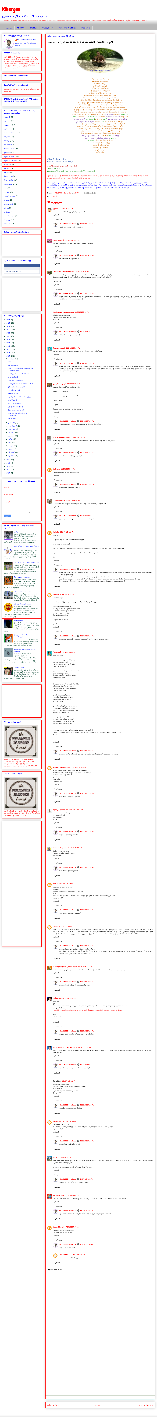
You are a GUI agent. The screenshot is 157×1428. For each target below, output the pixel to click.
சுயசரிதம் (56, 196)
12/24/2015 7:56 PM (87, 332)
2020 (9, 339)
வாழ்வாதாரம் (13, 365)
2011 (9, 470)
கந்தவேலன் (12, 400)
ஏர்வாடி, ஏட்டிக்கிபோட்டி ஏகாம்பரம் (17, 414)
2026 (9, 320)
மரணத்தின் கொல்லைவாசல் (19, 374)
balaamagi (57, 1121)
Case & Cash (19, 668)
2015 (9, 356)
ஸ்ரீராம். (56, 209)
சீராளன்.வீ (57, 652)
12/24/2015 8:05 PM (73, 500)
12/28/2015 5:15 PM (87, 1105)
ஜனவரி (11, 455)
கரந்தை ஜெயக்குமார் (60, 810)
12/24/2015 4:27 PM (72, 240)
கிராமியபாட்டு (9, 149)
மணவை (56, 594)
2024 (9, 326)
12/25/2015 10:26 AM (74, 848)
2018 (9, 346)
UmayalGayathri (59, 1227)
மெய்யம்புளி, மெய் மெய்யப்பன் (26, 563)
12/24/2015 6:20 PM (68, 469)
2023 (9, 330)
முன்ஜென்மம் (9, 216)
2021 (9, 336)
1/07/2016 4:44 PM (86, 1210)
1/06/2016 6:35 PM (64, 1157)
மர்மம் (6, 208)
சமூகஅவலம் (9, 156)
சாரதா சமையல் (58, 240)
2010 (9, 473)
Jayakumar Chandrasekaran (63, 272)
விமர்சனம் (8, 224)
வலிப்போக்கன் (58, 1195)
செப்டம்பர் (12, 429)
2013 (9, 463)
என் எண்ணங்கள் (10, 133)
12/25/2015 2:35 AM (79, 767)
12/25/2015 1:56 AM (69, 652)
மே (9, 442)
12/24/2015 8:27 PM (87, 516)
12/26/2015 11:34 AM (85, 967)
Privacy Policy (47, 28)
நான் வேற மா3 (14, 390)
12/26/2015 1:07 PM (87, 982)
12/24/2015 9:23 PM (87, 636)
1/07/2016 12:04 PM (72, 1195)
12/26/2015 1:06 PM (87, 946)
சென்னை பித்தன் (59, 500)
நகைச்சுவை (8, 184)
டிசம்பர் (11, 359)
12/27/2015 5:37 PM (87, 1031)
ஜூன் (10, 439)
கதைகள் (7, 137)
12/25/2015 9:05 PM (65, 926)
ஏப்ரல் (11, 446)
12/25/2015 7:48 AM (76, 810)
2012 (9, 466)
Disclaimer (86, 28)
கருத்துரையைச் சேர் (55, 1269)
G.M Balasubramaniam (61, 437)
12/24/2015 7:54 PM (87, 293)
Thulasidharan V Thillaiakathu (64, 1047)
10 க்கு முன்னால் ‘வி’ (16, 410)
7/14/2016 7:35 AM (72, 1227)
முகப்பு (9, 28)
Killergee (11, 9)
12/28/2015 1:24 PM (69, 1081)
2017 (9, 349)
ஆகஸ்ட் (11, 432)
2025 (9, 323)
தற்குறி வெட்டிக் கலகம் (23, 604)
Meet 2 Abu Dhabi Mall (22, 592)
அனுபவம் (8, 125)
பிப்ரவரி (11, 452)
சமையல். (7, 164)
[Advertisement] (100, 1360)
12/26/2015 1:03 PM (87, 867)
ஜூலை (11, 436)
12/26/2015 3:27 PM (72, 998)
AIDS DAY (12, 418)
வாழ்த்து (7, 220)
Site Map (33, 28)
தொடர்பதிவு (8, 180)
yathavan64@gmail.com (62, 767)
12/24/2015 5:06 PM (82, 312)
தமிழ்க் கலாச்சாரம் (21, 532)
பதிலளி (56, 215)
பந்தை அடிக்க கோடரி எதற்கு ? (20, 397)
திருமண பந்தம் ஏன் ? (16, 380)
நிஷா (55, 1157)
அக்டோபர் (12, 426)
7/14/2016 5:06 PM (86, 1244)
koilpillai (56, 532)
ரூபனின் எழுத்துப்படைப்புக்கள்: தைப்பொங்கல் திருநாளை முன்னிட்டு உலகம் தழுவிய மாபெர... (87, 1010)
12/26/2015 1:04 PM (87, 910)
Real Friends (13, 393)
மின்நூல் (7, 212)
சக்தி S (55, 884)
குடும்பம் (7, 153)
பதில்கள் (59, 220)
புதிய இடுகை (53, 1405)
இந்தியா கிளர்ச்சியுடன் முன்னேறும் (22, 636)
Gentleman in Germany (22, 577)
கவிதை (7, 141)
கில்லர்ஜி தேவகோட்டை (14, 271)
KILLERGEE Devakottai (67, 224)
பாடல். (6, 192)
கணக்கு (11, 362)
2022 (9, 333)
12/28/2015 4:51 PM (69, 1121)
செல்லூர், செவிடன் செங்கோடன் (20, 383)
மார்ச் (10, 449)
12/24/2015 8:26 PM (67, 532)
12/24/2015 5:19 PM (78, 437)
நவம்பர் (11, 423)
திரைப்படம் (8, 176)
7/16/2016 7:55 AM (78, 1254)
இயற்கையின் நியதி (15, 407)
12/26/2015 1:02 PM (87, 751)
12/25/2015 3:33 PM (65, 884)
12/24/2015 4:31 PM (87, 224)
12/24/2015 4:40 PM (82, 272)
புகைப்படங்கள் (10, 196)
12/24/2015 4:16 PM (66, 209)
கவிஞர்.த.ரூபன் (58, 998)
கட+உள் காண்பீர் (14, 403)
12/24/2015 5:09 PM (73, 348)
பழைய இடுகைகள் (145, 1405)
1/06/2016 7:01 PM (86, 1179)
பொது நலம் (8, 204)
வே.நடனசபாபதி (59, 348)
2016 (9, 353)
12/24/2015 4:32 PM (87, 255)
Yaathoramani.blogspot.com (63, 312)
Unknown (56, 469)
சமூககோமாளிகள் (11, 160)
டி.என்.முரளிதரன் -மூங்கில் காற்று (65, 967)
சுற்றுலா (7, 172)
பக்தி (5, 188)
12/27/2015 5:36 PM (87, 1065)
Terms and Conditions (67, 28)
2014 (9, 460)
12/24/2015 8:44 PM (87, 569)
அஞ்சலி (7, 117)
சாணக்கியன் (18, 620)
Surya (55, 926)
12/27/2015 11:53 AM (83, 1047)
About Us (21, 28)
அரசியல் (7, 121)
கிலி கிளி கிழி (13, 377)
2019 (9, 343)
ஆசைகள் (7, 129)
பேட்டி (6, 200)
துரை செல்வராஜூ (59, 384)
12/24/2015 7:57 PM (87, 484)
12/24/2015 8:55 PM (67, 594)
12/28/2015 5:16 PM (87, 1141)
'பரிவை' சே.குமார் (59, 848)
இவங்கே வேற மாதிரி (16, 387)
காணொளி (8, 145)
